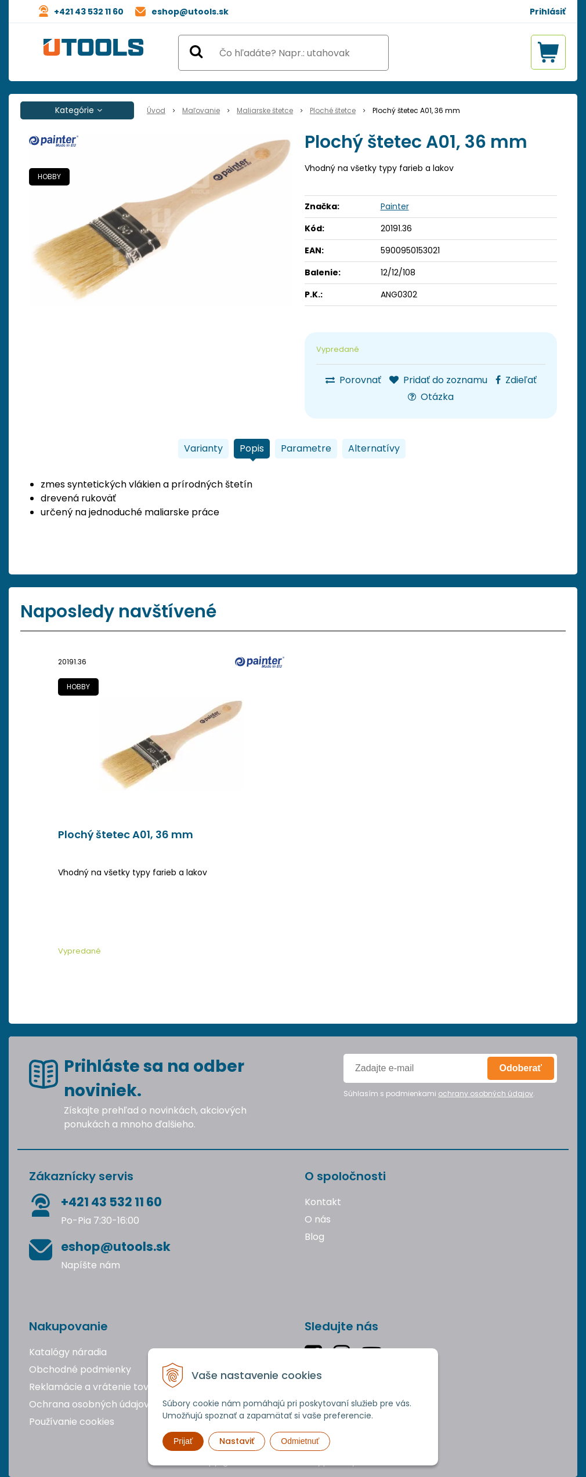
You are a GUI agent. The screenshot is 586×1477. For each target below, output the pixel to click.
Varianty (203, 448)
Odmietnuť (300, 1441)
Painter (395, 206)
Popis (252, 448)
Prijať (183, 1441)
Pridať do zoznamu (438, 380)
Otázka (431, 396)
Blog (314, 1236)
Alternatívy (374, 448)
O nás (318, 1219)
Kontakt (323, 1202)
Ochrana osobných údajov (89, 1404)
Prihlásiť (548, 11)
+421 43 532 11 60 (89, 11)
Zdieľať (516, 380)
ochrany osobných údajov (485, 1093)
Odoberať (521, 1068)
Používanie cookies (71, 1421)
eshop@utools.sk (190, 11)
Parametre (306, 448)
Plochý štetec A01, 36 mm (125, 835)
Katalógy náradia (68, 1352)
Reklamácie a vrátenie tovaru (96, 1387)
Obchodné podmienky (80, 1369)
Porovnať (353, 380)
